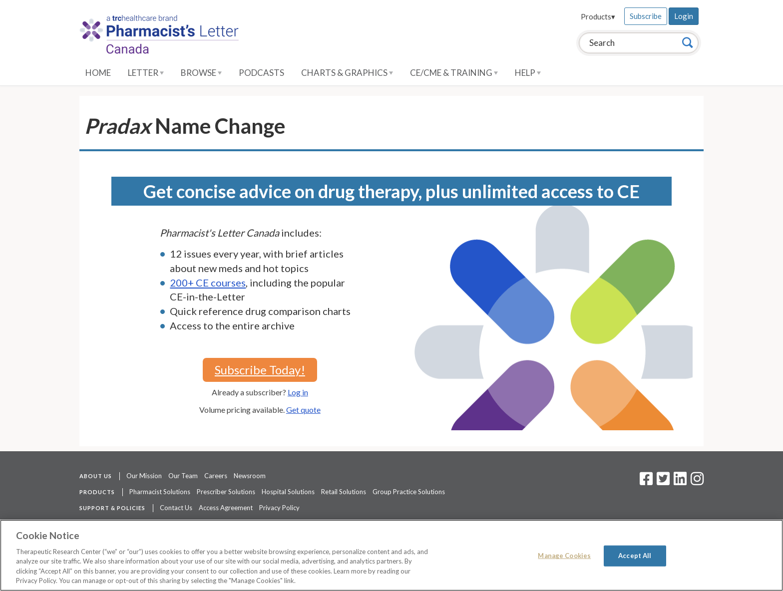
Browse (201, 72)
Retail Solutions (343, 492)
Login (683, 15)
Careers (215, 476)
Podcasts (261, 72)
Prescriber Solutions (226, 492)
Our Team (183, 476)
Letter (146, 72)
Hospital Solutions (288, 492)
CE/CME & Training (454, 72)
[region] (391, 555)
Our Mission (144, 476)
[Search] (688, 42)
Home (98, 72)
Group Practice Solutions (409, 492)
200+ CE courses (208, 283)
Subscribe (646, 15)
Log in (298, 392)
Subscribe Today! (260, 369)
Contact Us (176, 508)
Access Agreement (226, 508)
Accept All (634, 556)
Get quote (303, 409)
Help (528, 72)
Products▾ (598, 16)
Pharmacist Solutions (159, 492)
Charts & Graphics (347, 72)
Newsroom (250, 476)
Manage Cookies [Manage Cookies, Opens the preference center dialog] (564, 556)
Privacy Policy (279, 508)
